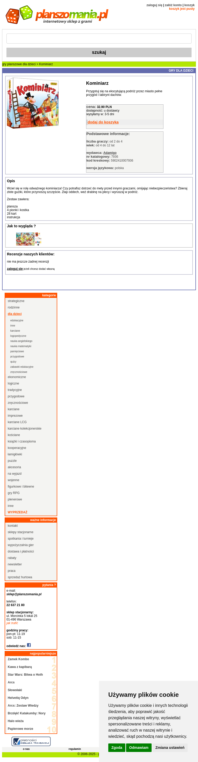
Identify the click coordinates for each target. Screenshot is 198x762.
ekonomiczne (17, 377)
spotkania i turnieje (21, 538)
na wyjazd (14, 473)
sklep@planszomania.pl (24, 594)
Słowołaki (15, 690)
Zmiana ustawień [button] (170, 748)
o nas (26, 749)
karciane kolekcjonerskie (25, 428)
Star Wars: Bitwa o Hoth (25, 674)
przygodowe (17, 356)
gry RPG (14, 493)
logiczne (13, 383)
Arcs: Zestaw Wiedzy (23, 705)
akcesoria (14, 467)
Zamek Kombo (18, 659)
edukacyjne (16, 320)
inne (12, 325)
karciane (15, 330)
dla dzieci (29, 64)
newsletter (15, 564)
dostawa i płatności (21, 551)
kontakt (13, 525)
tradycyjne (15, 390)
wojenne (13, 480)
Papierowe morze (20, 729)
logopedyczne (18, 335)
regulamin (75, 749)
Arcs (11, 682)
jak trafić (12, 623)
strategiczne (16, 301)
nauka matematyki (20, 346)
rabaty (12, 558)
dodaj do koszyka (103, 122)
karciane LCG (17, 422)
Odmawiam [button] (138, 748)
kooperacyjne (17, 448)
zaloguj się (154, 5)
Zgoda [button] (116, 748)
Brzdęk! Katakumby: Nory (27, 713)
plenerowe (15, 499)
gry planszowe (12, 64)
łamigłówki (15, 454)
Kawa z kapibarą (20, 667)
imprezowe (15, 415)
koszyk (189, 5)
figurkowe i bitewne (21, 486)
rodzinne (14, 307)
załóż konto (173, 5)
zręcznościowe (18, 372)
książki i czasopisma (22, 441)
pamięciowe (17, 351)
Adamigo (110, 153)
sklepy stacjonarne (20, 532)
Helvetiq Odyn (18, 698)
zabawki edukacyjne (22, 366)
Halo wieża (15, 721)
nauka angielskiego (21, 341)
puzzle (12, 461)
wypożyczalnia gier (21, 545)
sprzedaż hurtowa (20, 577)
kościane (14, 435)
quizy (13, 361)
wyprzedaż (17, 512)
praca (11, 571)
